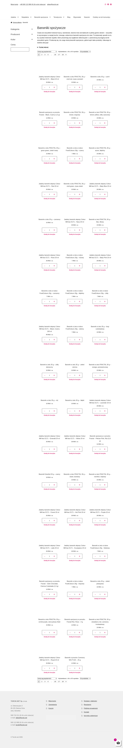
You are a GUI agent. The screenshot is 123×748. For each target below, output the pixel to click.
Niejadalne (25, 17)
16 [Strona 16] (55, 54)
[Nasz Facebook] (108, 4)
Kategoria (22, 29)
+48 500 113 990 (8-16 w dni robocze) (33, 4)
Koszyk (51, 708)
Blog (68, 17)
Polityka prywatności (91, 708)
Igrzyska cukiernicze (91, 715)
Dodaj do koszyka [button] (49, 91)
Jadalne (13, 17)
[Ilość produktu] (49, 87)
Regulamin (87, 704)
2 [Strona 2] (41, 54)
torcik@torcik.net (21, 725)
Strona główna (17, 22)
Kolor (22, 39)
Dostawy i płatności (90, 701)
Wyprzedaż (77, 17)
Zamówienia (53, 704)
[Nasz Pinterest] (111, 4)
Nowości (87, 17)
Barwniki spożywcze (41, 17)
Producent (22, 34)
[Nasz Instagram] (105, 4)
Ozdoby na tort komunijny (101, 17)
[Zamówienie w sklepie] (47, 52)
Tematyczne (58, 17)
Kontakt (86, 712)
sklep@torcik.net (52, 4)
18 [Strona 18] (63, 54)
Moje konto (14, 4)
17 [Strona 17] (59, 54)
